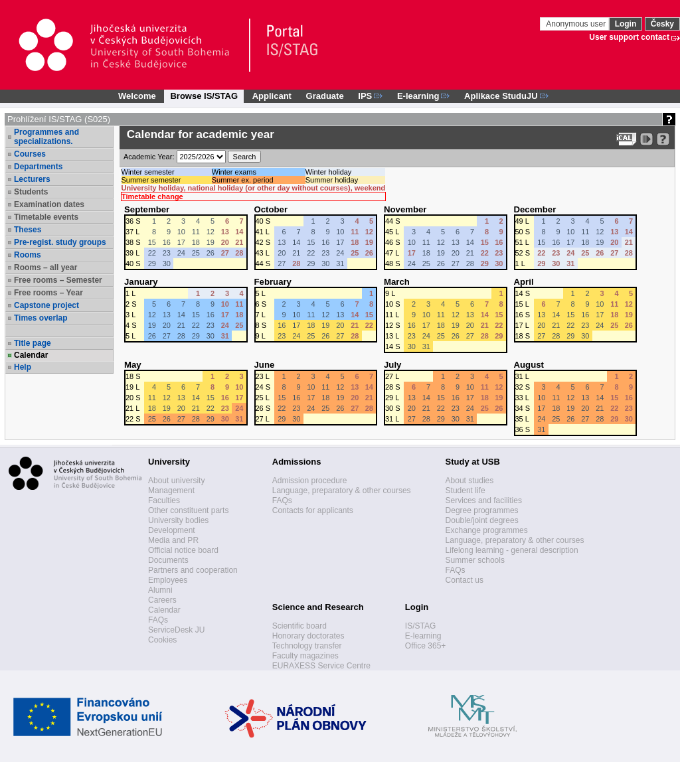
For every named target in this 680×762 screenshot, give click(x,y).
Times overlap (40, 318)
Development (171, 530)
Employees (167, 580)
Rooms (27, 255)
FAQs (158, 620)
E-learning (423, 636)
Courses (30, 154)
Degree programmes (482, 510)
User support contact (629, 37)
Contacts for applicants (312, 510)
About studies (470, 480)
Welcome (137, 96)
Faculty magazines (305, 655)
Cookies (162, 640)
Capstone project (46, 305)
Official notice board (183, 550)
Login (626, 24)
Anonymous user (577, 24)
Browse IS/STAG (204, 96)
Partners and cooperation (193, 570)
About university (176, 480)
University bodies (178, 520)
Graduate (325, 96)
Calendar (31, 355)
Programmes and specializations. (46, 136)
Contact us (464, 580)
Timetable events (46, 217)
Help (22, 367)
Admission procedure (309, 480)
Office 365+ (425, 645)
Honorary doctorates (308, 636)
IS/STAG (420, 626)
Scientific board (299, 626)
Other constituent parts (188, 510)
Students (31, 191)
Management (171, 490)
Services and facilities (484, 500)
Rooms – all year (45, 267)
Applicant (272, 96)
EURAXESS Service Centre (321, 665)
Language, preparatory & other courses (341, 490)
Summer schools (475, 560)
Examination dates (49, 204)
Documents (168, 560)
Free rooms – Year (48, 292)
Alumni (160, 590)
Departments (38, 166)
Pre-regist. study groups (60, 242)
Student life (465, 490)
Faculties (164, 500)
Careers (162, 600)
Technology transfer (307, 645)
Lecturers (32, 179)
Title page (32, 343)
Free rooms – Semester (58, 280)
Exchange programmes (487, 530)
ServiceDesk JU (176, 630)
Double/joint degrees (482, 520)
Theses (27, 229)
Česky (662, 24)
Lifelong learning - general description (512, 550)
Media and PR (173, 540)
